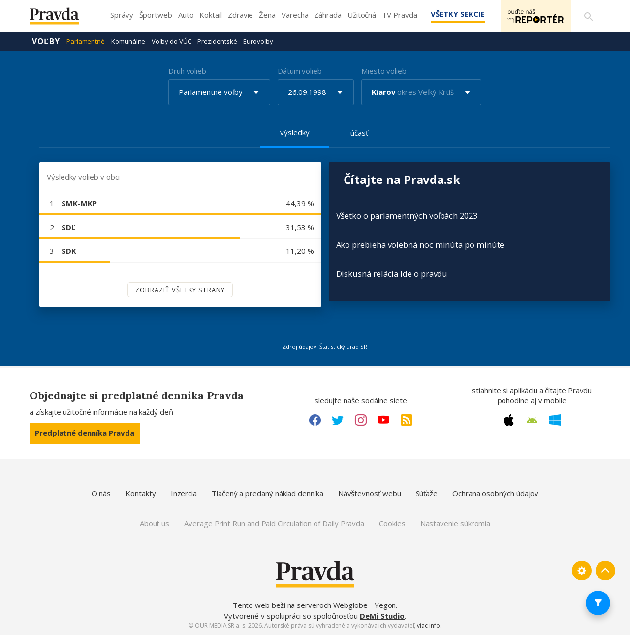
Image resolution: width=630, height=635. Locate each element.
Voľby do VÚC (171, 41)
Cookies (392, 523)
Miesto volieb (384, 71)
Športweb (155, 15)
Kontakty (141, 493)
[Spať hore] (605, 570)
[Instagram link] (361, 420)
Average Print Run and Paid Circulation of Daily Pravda (274, 523)
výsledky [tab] (294, 132)
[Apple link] (509, 420)
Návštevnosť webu (369, 493)
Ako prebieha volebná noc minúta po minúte (420, 244)
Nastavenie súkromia (455, 523)
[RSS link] (406, 420)
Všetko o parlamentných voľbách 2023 (406, 215)
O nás (101, 493)
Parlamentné (85, 41)
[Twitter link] (338, 420)
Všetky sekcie (457, 14)
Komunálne (128, 41)
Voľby (46, 41)
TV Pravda (399, 15)
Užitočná (361, 15)
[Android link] (532, 420)
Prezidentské (217, 41)
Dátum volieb (300, 71)
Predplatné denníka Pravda (84, 433)
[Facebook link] (315, 420)
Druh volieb (187, 71)
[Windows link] (555, 420)
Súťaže (427, 493)
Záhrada (327, 15)
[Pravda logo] (62, 18)
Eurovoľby (258, 41)
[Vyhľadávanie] (588, 16)
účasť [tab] (359, 133)
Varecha (295, 15)
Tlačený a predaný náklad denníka (267, 493)
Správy (121, 15)
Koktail (210, 15)
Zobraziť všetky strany (180, 289)
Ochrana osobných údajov (495, 493)
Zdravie (240, 15)
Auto (186, 15)
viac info (428, 625)
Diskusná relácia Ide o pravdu (392, 273)
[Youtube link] (383, 420)
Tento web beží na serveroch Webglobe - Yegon (314, 605)
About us (154, 523)
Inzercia (184, 493)
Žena (267, 15)
